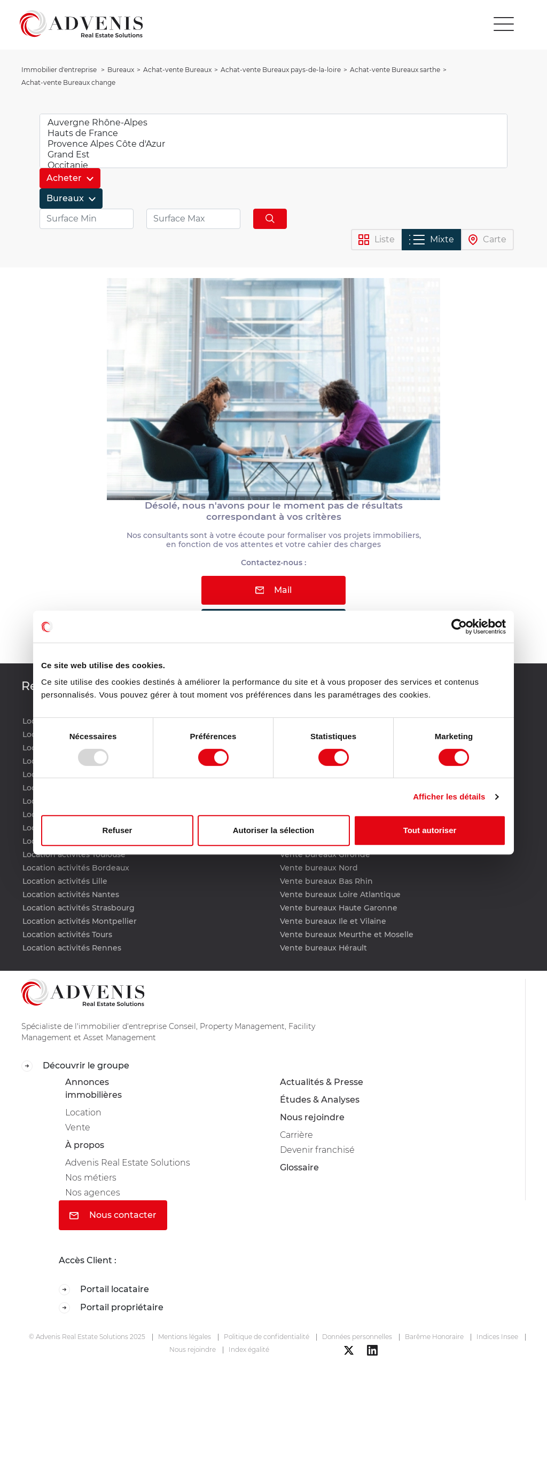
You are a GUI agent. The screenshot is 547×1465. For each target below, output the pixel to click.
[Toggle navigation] (504, 24)
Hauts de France (273, 133)
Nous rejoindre (312, 1117)
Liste (376, 240)
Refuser (117, 830)
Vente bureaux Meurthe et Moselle (346, 934)
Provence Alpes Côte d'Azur (273, 144)
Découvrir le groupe (75, 1066)
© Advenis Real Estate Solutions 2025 (87, 1337)
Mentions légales (184, 1337)
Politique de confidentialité (266, 1337)
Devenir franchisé (317, 1150)
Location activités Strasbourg (78, 908)
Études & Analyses (320, 1100)
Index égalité (249, 1349)
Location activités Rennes (71, 948)
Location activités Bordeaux (75, 868)
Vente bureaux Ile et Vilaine (333, 921)
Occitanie (273, 165)
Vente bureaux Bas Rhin (326, 881)
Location (83, 1112)
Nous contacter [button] (113, 1215)
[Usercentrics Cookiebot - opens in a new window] (459, 627)
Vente (77, 1127)
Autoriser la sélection (274, 830)
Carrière (296, 1135)
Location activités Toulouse (74, 854)
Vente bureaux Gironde (325, 854)
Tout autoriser (430, 830)
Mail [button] (273, 590)
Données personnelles (357, 1337)
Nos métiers (90, 1178)
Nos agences (92, 1192)
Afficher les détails (449, 796)
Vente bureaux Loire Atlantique (340, 894)
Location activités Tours (67, 934)
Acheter (65, 178)
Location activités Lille (64, 881)
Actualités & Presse (321, 1082)
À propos (84, 1145)
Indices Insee (497, 1337)
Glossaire (299, 1167)
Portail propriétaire (111, 1307)
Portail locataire (104, 1289)
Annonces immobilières (93, 1088)
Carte (487, 240)
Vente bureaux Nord (319, 868)
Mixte (431, 239)
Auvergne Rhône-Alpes (273, 122)
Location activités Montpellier (79, 921)
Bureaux (66, 198)
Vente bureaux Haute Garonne (338, 908)
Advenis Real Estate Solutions (127, 1163)
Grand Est (273, 154)
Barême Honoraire (434, 1337)
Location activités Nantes (70, 894)
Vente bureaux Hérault (323, 948)
